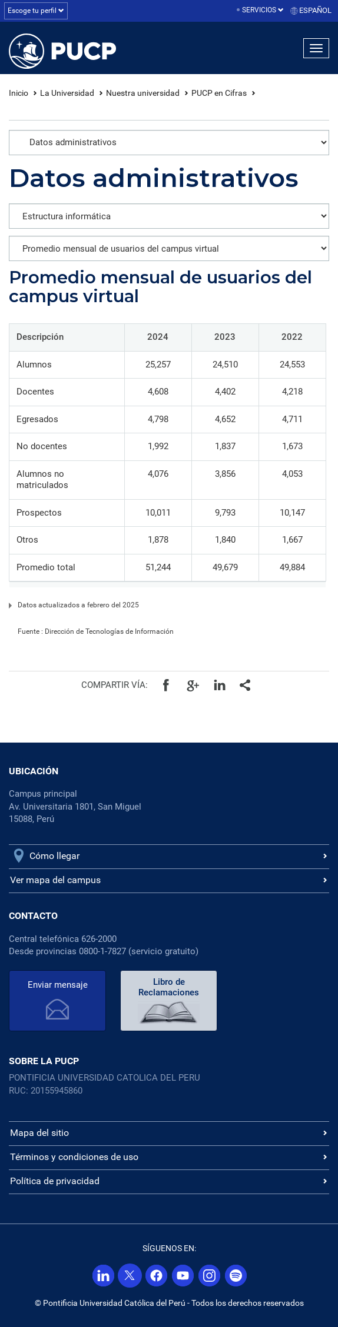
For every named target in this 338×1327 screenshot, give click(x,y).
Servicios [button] (263, 10)
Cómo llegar (54, 855)
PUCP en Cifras (219, 93)
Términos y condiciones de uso (74, 1156)
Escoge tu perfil (36, 10)
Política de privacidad (55, 1180)
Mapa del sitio (39, 1132)
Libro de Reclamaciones (168, 987)
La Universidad (67, 93)
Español (315, 10)
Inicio (18, 93)
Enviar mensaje (58, 985)
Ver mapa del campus (55, 879)
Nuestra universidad (143, 93)
